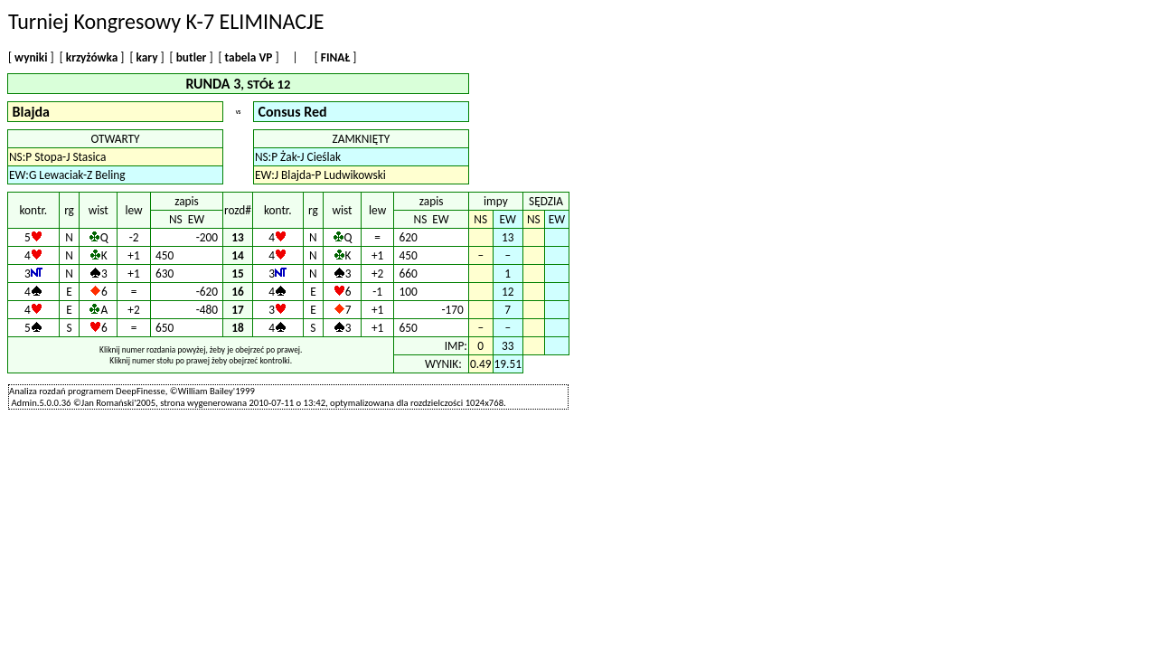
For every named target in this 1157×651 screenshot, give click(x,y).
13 (237, 237)
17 (237, 309)
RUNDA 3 (212, 83)
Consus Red (292, 111)
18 (237, 327)
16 (237, 291)
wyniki (31, 57)
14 (237, 255)
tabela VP (249, 57)
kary (147, 57)
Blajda (31, 111)
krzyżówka (92, 57)
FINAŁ (335, 57)
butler (192, 57)
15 (237, 273)
